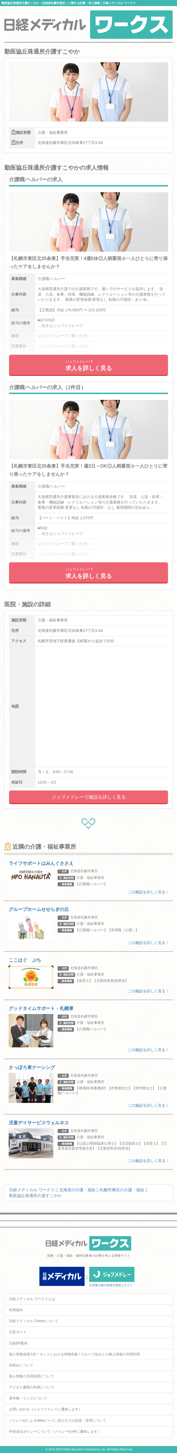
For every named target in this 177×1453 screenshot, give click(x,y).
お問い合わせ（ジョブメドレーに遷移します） (45, 1409)
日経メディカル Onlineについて (33, 1321)
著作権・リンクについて (28, 1398)
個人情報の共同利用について (31, 1376)
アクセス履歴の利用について (31, 1387)
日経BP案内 (18, 1343)
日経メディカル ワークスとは (32, 1299)
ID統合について (21, 1365)
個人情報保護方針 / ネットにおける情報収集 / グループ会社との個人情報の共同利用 (74, 1354)
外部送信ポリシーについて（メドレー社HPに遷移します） (55, 1432)
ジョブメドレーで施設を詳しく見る (89, 797)
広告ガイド (17, 1332)
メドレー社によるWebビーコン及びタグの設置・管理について (57, 1421)
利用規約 (16, 1310)
